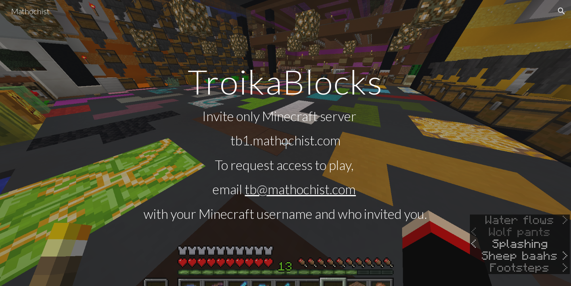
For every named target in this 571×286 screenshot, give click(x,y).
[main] (285, 143)
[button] (561, 11)
